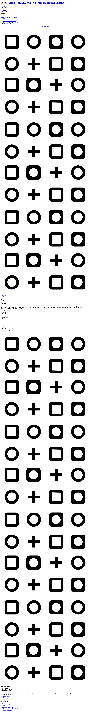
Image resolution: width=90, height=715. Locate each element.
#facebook (3, 18)
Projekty (5, 6)
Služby (4, 7)
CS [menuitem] (42, 26)
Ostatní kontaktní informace (9, 21)
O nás (4, 10)
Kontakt (5, 11)
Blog (4, 8)
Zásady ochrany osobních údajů (10, 22)
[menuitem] (42, 27)
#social (8, 696)
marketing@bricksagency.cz (7, 17)
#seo (9, 697)
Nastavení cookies (7, 23)
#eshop (4, 696)
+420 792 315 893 (18, 17)
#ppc (2, 697)
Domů (4, 295)
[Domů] (32, 2)
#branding (5, 697)
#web (2, 696)
